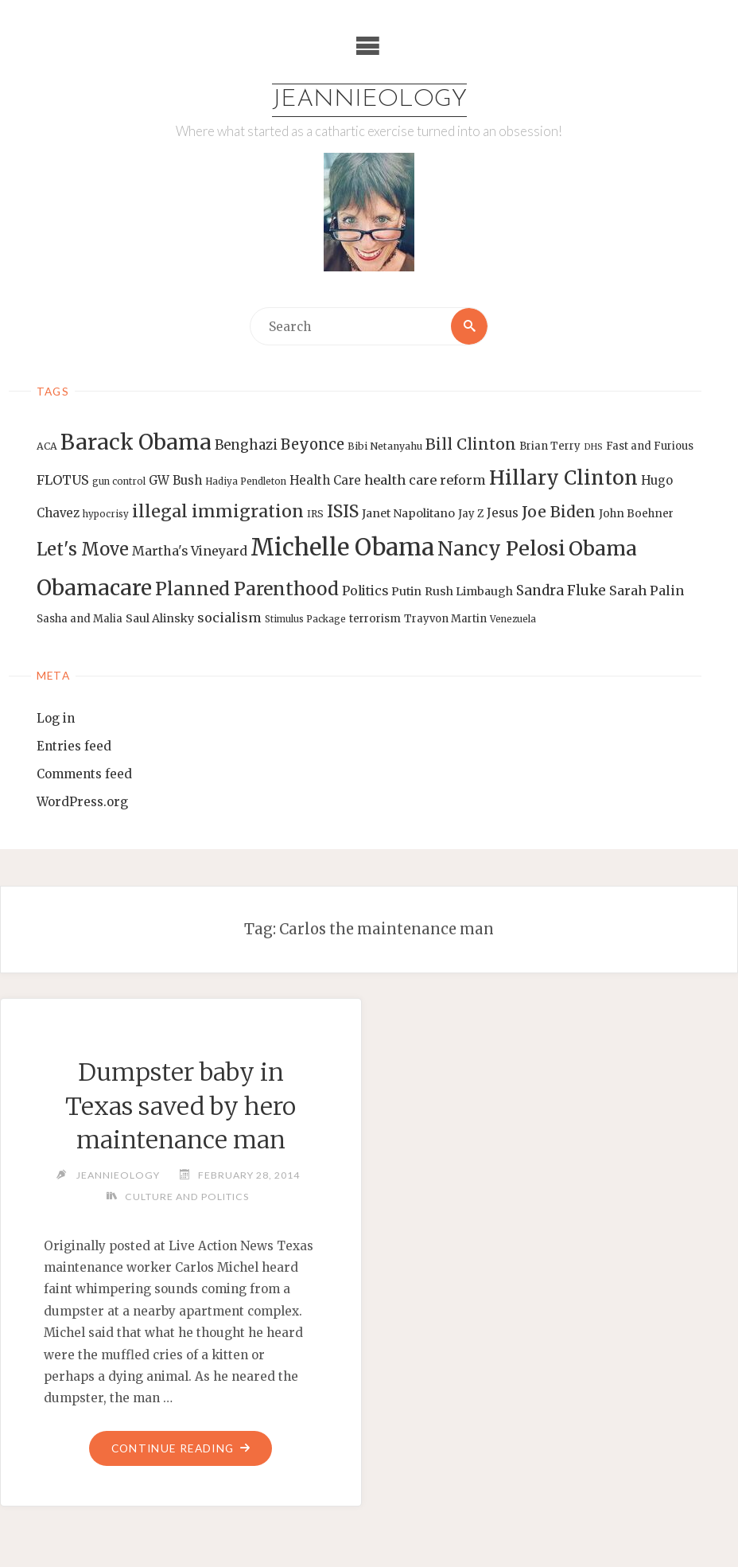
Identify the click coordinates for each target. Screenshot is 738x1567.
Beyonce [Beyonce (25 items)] (312, 444)
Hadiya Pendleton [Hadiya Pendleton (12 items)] (245, 481)
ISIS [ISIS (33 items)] (343, 511)
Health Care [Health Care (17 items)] (325, 480)
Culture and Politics (187, 1197)
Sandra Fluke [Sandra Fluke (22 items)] (561, 590)
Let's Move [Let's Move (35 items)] (83, 549)
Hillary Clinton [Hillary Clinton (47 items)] (563, 478)
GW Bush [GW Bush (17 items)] (175, 480)
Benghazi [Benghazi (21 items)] (246, 445)
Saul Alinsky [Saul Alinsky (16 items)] (160, 618)
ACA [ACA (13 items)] (47, 446)
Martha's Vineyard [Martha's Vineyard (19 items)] (189, 551)
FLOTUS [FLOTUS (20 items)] (63, 480)
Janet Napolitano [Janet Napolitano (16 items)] (408, 513)
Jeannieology (369, 100)
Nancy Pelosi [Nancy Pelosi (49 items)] (501, 548)
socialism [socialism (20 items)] (229, 618)
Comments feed (84, 774)
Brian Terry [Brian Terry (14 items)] (550, 446)
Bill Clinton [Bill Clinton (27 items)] (470, 444)
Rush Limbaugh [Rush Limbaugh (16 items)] (469, 591)
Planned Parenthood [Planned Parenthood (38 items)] (247, 589)
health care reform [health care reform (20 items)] (425, 480)
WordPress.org (82, 801)
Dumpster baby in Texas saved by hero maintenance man (180, 1106)
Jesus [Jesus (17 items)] (503, 512)
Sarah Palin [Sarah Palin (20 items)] (646, 590)
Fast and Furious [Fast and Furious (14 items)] (649, 446)
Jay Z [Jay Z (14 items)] (471, 513)
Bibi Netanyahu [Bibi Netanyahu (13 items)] (385, 446)
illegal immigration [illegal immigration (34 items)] (218, 511)
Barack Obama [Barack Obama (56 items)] (136, 442)
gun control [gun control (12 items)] (119, 481)
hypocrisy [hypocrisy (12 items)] (106, 514)
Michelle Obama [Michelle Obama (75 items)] (342, 547)
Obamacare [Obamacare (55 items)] (94, 588)
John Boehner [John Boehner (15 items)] (636, 513)
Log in (56, 718)
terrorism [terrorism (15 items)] (375, 619)
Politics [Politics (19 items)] (365, 590)
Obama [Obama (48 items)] (603, 548)
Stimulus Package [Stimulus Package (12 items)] (305, 619)
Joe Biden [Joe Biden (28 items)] (559, 511)
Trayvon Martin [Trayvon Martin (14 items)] (445, 619)
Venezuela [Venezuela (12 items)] (513, 619)
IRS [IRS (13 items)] (315, 514)
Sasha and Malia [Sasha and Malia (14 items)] (79, 619)
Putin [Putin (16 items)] (406, 591)
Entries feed (74, 746)
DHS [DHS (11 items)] (593, 447)
